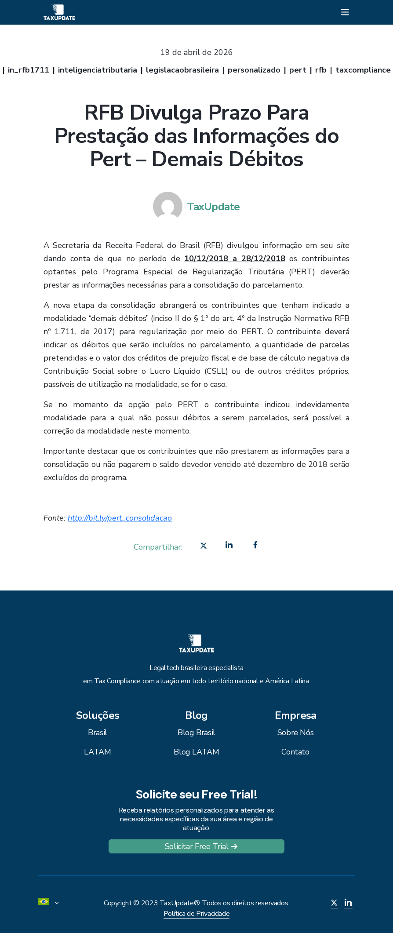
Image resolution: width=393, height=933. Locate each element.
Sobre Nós (295, 732)
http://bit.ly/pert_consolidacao (120, 518)
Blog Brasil (196, 732)
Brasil (97, 732)
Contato (295, 752)
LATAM (97, 752)
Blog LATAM (196, 752)
